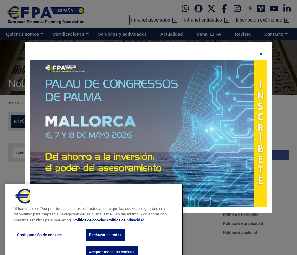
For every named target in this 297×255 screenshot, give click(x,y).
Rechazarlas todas (105, 246)
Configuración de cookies (39, 246)
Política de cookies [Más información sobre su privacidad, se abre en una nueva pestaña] (89, 230)
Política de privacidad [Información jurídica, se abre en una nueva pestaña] (126, 230)
